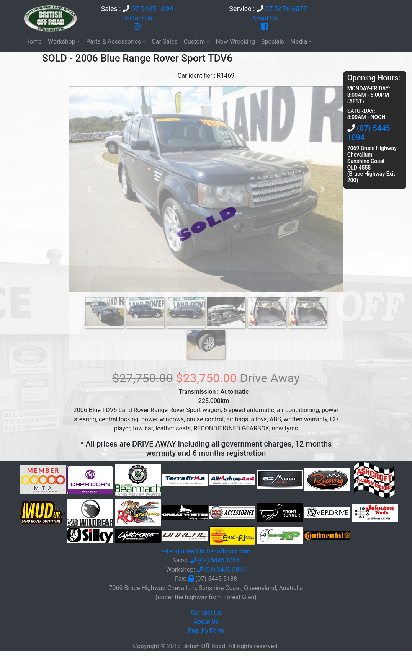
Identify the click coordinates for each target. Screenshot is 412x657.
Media (298, 41)
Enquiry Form (206, 630)
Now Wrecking (235, 41)
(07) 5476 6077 (225, 569)
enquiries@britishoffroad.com (209, 551)
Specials (272, 41)
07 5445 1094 (152, 9)
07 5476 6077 (286, 9)
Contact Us (137, 18)
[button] (89, 189)
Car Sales (164, 41)
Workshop (61, 41)
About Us (264, 18)
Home (33, 41)
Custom (194, 41)
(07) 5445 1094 (219, 560)
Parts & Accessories (113, 41)
